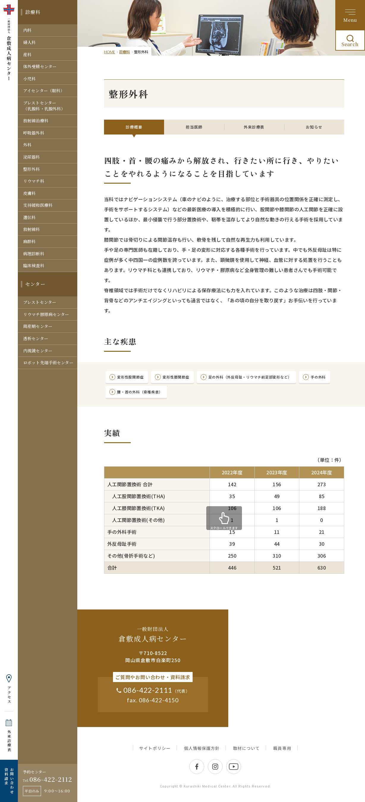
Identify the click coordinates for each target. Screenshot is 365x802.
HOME (109, 52)
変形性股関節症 (134, 378)
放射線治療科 (35, 120)
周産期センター (37, 326)
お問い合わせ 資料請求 (9, 780)
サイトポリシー (154, 756)
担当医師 (194, 127)
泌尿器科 (31, 157)
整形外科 (31, 169)
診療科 (33, 12)
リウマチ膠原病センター (46, 314)
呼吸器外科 (33, 133)
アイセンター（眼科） (43, 90)
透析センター (35, 338)
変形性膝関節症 (188, 378)
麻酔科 (29, 241)
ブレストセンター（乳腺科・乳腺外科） (44, 106)
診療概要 (134, 127)
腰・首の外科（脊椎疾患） (185, 397)
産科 (27, 54)
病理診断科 (33, 254)
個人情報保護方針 (202, 756)
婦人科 (29, 42)
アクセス (9, 695)
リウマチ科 (33, 181)
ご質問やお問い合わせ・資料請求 (152, 684)
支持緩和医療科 (38, 205)
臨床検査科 (33, 265)
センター (35, 284)
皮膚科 (29, 193)
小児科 (29, 79)
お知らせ (314, 127)
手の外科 (127, 397)
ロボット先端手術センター (48, 362)
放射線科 (31, 229)
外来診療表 (9, 741)
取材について (246, 756)
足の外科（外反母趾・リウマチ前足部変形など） (277, 378)
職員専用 (282, 756)
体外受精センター (39, 66)
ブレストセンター (39, 302)
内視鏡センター (37, 351)
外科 (27, 145)
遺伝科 (29, 217)
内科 (27, 30)
